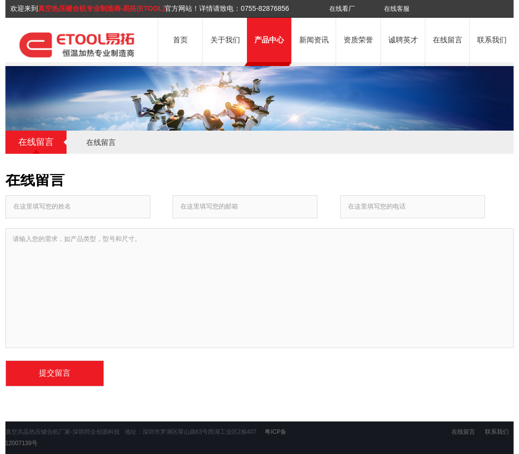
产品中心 (269, 39)
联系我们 (492, 39)
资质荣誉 (358, 39)
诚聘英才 (403, 39)
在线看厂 (342, 8)
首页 (180, 39)
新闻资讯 (314, 39)
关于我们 (225, 39)
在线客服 (397, 8)
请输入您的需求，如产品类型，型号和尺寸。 (259, 288)
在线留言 (447, 39)
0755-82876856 (265, 8)
